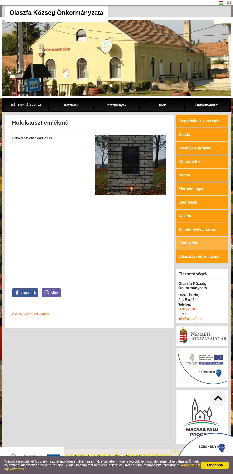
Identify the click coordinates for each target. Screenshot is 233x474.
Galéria (184, 216)
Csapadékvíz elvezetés (198, 121)
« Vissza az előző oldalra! (31, 314)
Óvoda (184, 134)
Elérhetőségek (191, 189)
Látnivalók (187, 243)
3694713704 (187, 309)
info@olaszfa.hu (190, 319)
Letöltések (187, 202)
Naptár (184, 175)
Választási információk (198, 256)
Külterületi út (190, 162)
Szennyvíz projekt (194, 148)
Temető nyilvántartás (197, 229)
